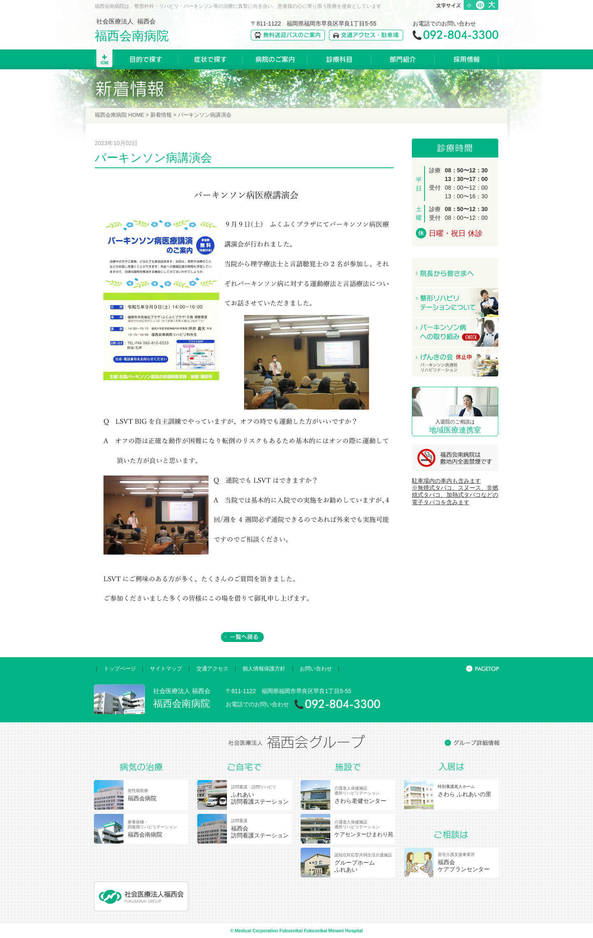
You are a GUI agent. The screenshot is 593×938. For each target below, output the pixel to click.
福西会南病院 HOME (119, 115)
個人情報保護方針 (264, 668)
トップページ (120, 668)
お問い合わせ (316, 668)
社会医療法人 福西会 (132, 30)
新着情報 (161, 115)
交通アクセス (212, 668)
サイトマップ (166, 668)
